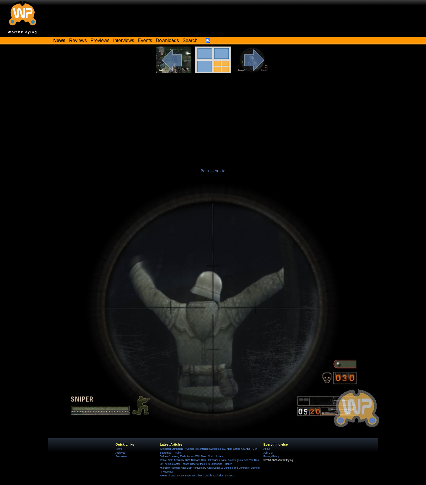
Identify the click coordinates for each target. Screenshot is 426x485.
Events (145, 40)
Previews (100, 40)
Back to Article (213, 171)
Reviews (78, 40)
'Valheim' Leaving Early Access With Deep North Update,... (193, 456)
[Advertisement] (213, 117)
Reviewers (121, 456)
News (118, 448)
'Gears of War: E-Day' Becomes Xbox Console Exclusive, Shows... (197, 475)
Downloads (167, 40)
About (266, 448)
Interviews (123, 40)
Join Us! (267, 452)
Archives (120, 452)
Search (190, 40)
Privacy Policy (271, 456)
